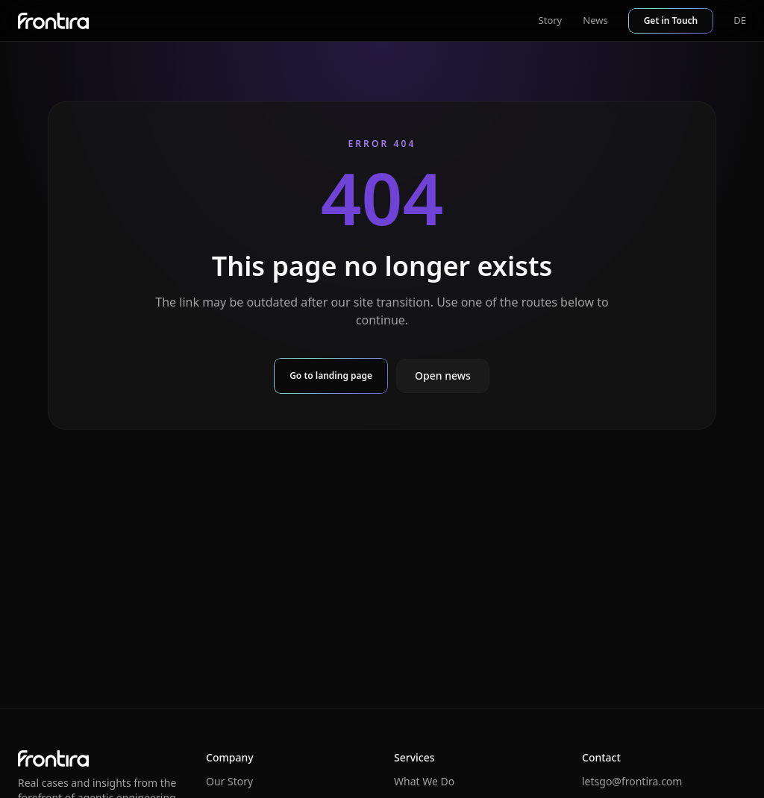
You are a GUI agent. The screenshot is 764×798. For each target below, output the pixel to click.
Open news (443, 375)
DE (739, 20)
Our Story (229, 781)
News (595, 20)
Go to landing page (330, 375)
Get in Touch (671, 20)
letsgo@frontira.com (632, 781)
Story (551, 20)
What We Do (424, 781)
